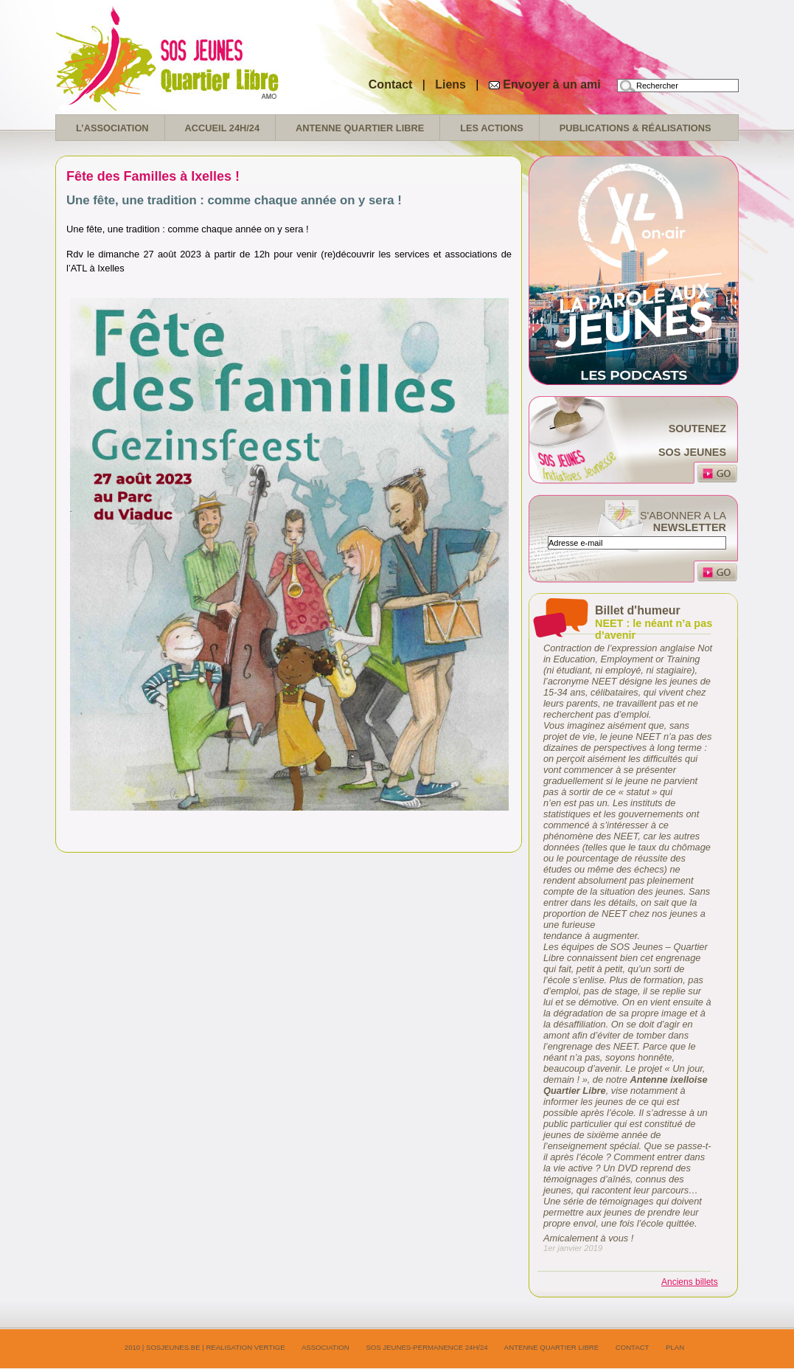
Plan (675, 1347)
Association (325, 1347)
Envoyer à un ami (552, 84)
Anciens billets (689, 1282)
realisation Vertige (245, 1347)
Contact (391, 84)
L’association (112, 128)
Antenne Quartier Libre (360, 128)
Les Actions (491, 128)
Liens (452, 84)
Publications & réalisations (635, 128)
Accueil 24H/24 (222, 128)
